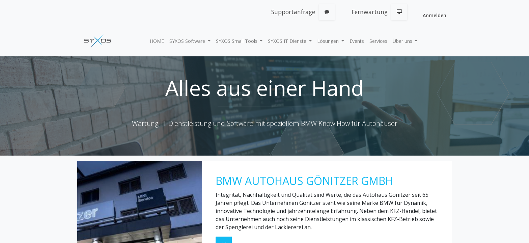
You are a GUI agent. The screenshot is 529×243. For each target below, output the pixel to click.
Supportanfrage (293, 12)
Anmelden (434, 15)
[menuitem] (157, 41)
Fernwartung (370, 12)
